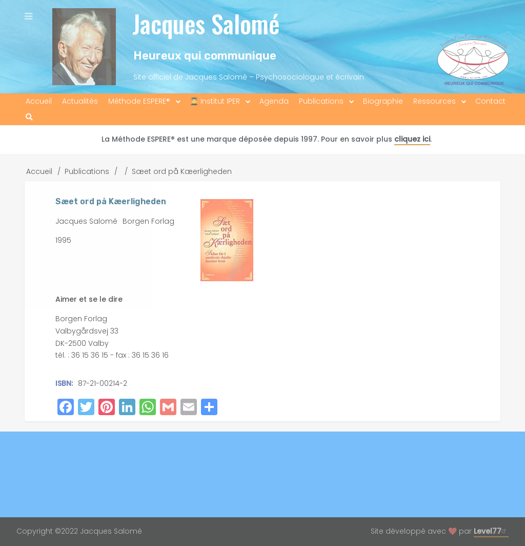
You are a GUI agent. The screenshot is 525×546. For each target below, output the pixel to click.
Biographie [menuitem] (383, 101)
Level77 (491, 531)
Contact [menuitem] (490, 101)
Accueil (39, 171)
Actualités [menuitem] (80, 101)
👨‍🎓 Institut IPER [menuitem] (215, 101)
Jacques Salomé (205, 23)
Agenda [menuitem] (274, 101)
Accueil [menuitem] (39, 101)
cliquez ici (412, 139)
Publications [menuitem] (321, 101)
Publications (87, 171)
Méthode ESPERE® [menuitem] (139, 101)
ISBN (63, 383)
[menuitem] (29, 117)
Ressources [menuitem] (434, 101)
